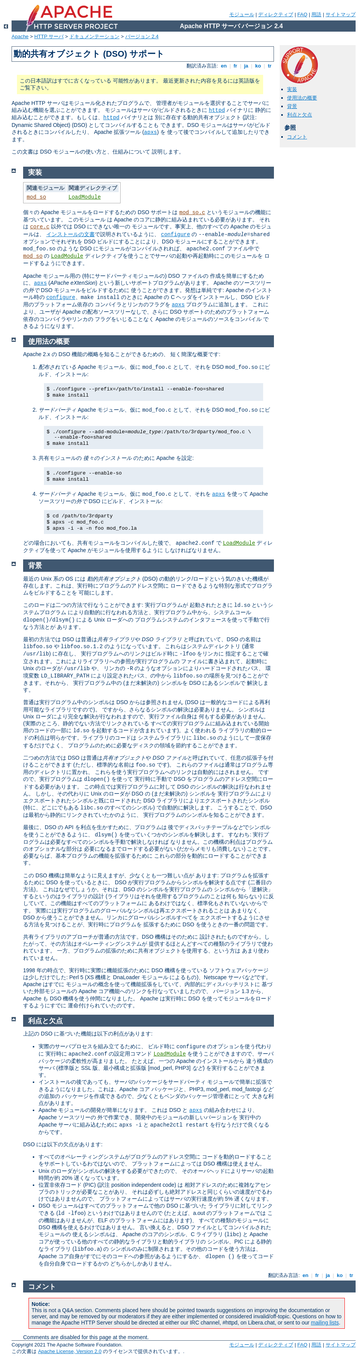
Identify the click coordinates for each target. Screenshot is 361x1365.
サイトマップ (341, 14)
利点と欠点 (299, 115)
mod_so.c (192, 212)
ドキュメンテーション (94, 36)
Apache (20, 36)
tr (270, 66)
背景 (292, 106)
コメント (297, 137)
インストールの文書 (70, 234)
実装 (292, 89)
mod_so (36, 197)
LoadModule (85, 197)
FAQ (302, 14)
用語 (316, 14)
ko (258, 66)
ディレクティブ (275, 14)
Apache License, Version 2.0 (70, 1351)
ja (246, 66)
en (224, 66)
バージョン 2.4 (142, 36)
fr (235, 66)
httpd (217, 110)
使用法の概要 (302, 98)
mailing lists (325, 1322)
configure (175, 234)
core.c (39, 227)
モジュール (241, 14)
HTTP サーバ (49, 36)
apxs (150, 132)
